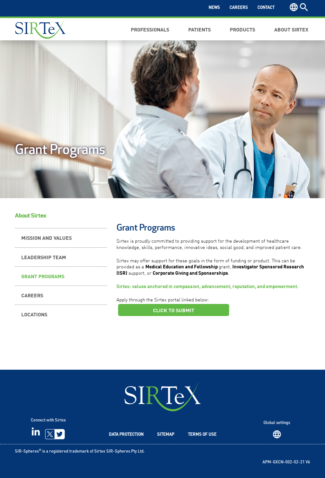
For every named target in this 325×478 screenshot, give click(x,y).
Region (277, 434)
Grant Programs (42, 276)
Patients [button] (199, 29)
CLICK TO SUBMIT (173, 310)
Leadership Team (43, 257)
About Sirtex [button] (291, 29)
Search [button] (304, 7)
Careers (238, 8)
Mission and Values (46, 237)
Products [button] (242, 29)
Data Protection (126, 435)
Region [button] (294, 7)
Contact (266, 8)
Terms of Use (202, 435)
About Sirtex (30, 215)
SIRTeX (162, 396)
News (214, 8)
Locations (34, 314)
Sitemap (165, 435)
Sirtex (40, 29)
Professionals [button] (150, 29)
